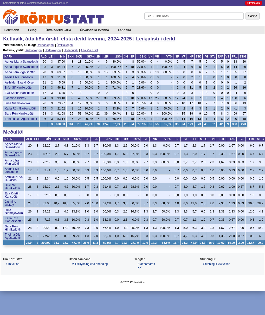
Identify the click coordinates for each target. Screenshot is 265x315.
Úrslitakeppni (65, 45)
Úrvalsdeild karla (58, 30)
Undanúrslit (71, 50)
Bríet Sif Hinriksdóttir (18, 87)
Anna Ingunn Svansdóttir (21, 67)
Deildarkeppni (45, 45)
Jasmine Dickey (15, 98)
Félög (32, 30)
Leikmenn (11, 30)
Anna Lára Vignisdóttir (20, 72)
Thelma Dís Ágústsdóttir (21, 119)
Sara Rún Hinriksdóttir (19, 113)
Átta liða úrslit (89, 50)
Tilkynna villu (253, 3)
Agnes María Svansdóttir (21, 61)
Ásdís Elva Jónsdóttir (19, 77)
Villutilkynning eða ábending (90, 264)
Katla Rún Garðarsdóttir (21, 108)
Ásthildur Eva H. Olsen (20, 82)
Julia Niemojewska (17, 103)
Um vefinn (12, 264)
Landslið (124, 30)
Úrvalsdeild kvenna (94, 30)
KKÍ (140, 268)
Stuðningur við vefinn (216, 264)
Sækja (252, 16)
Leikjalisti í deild (155, 38)
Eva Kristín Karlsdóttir (19, 93)
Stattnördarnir (146, 264)
